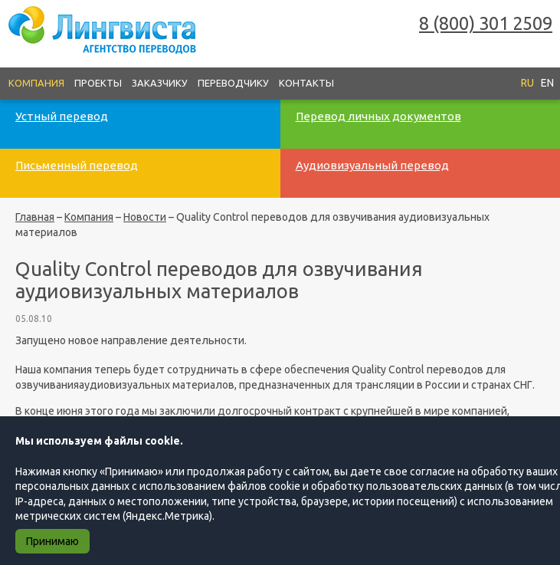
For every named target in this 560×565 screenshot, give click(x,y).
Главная (34, 217)
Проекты (98, 82)
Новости (144, 217)
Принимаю (52, 541)
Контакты (306, 82)
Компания (36, 82)
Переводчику (233, 82)
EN (547, 83)
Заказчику (160, 82)
